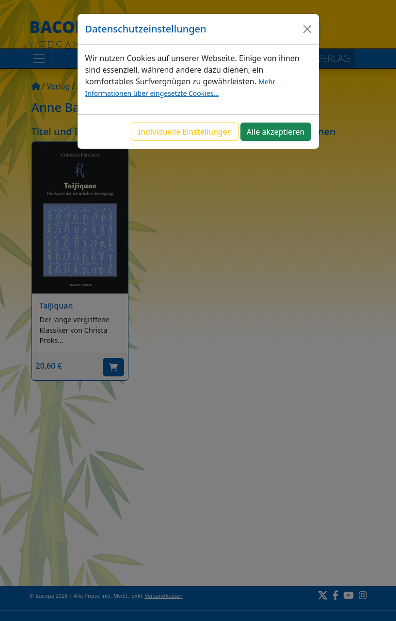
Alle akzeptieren (276, 131)
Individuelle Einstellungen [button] (185, 131)
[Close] (307, 29)
